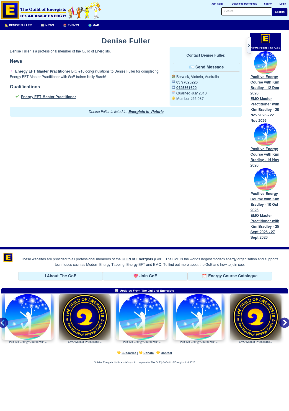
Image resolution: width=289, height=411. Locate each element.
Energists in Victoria (145, 112)
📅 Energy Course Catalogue (230, 322)
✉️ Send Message (206, 67)
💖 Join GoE (145, 322)
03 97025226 (187, 82)
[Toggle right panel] (249, 45)
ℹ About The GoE (60, 322)
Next (281, 365)
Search (280, 11)
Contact (166, 398)
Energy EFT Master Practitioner (42, 71)
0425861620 (186, 88)
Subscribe (128, 398)
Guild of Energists (137, 305)
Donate (148, 398)
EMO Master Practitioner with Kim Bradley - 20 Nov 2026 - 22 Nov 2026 (264, 132)
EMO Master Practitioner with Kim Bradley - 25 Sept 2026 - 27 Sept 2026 (264, 272)
